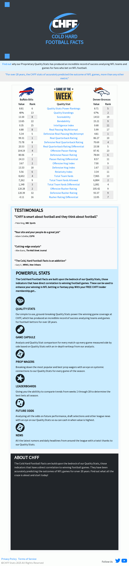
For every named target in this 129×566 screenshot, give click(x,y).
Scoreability (63, 116)
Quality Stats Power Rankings (63, 108)
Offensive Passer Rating (63, 150)
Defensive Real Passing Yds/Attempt (63, 133)
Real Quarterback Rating (64, 138)
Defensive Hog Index (63, 167)
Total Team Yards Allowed (63, 180)
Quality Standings (64, 112)
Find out (7, 64)
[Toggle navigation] (7, 4)
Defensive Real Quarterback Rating (63, 142)
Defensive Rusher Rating (63, 192)
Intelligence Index (64, 125)
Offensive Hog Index (64, 163)
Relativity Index (63, 171)
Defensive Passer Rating (63, 154)
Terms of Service (27, 558)
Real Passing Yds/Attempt (63, 129)
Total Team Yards (63, 176)
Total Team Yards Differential (63, 184)
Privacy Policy (9, 558)
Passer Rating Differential (63, 159)
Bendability (63, 121)
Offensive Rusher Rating (63, 188)
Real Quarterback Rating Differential (63, 146)
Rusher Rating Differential (63, 197)
